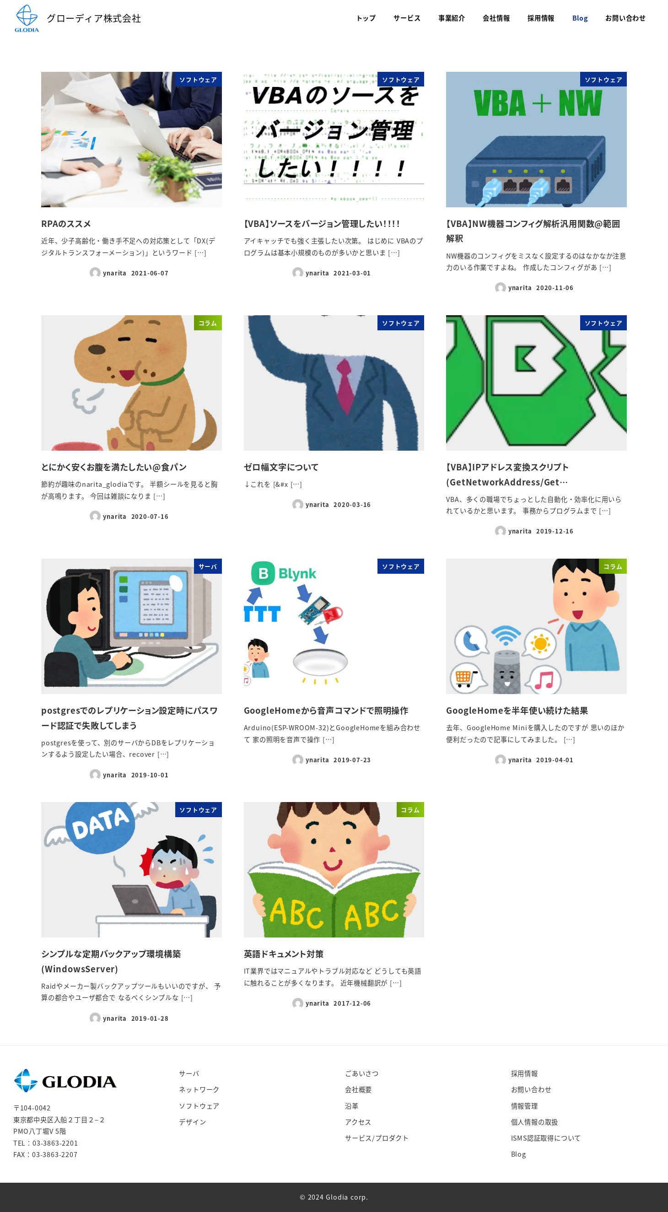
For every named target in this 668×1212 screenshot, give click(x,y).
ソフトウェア (199, 1105)
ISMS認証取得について (546, 1137)
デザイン (192, 1121)
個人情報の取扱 (535, 1121)
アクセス (358, 1121)
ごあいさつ (362, 1073)
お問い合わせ (531, 1089)
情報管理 (524, 1105)
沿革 (352, 1105)
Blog (518, 1153)
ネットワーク (199, 1089)
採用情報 (524, 1073)
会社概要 (358, 1089)
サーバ (189, 1073)
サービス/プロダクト (377, 1137)
